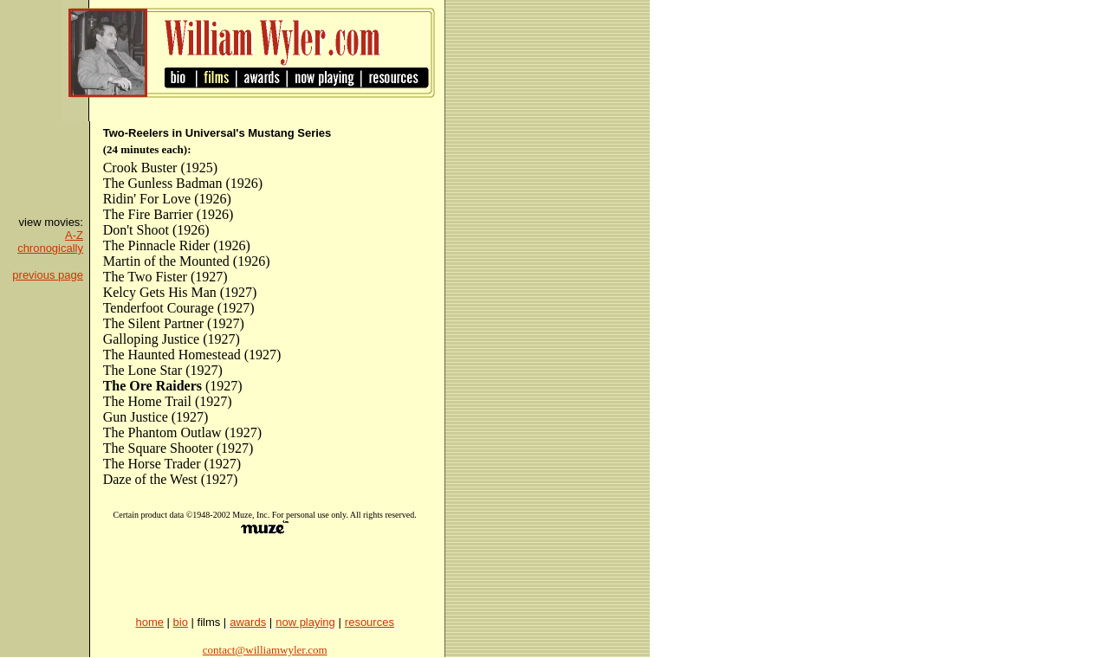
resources (369, 622)
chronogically (50, 248)
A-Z (74, 235)
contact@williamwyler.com (265, 649)
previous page (47, 274)
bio (180, 622)
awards (248, 622)
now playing (305, 622)
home (149, 622)
